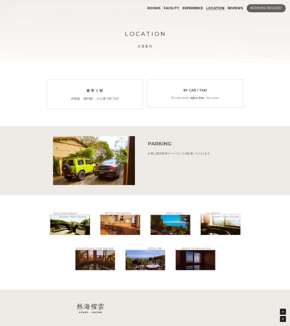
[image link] (70, 223)
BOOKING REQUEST (266, 8)
